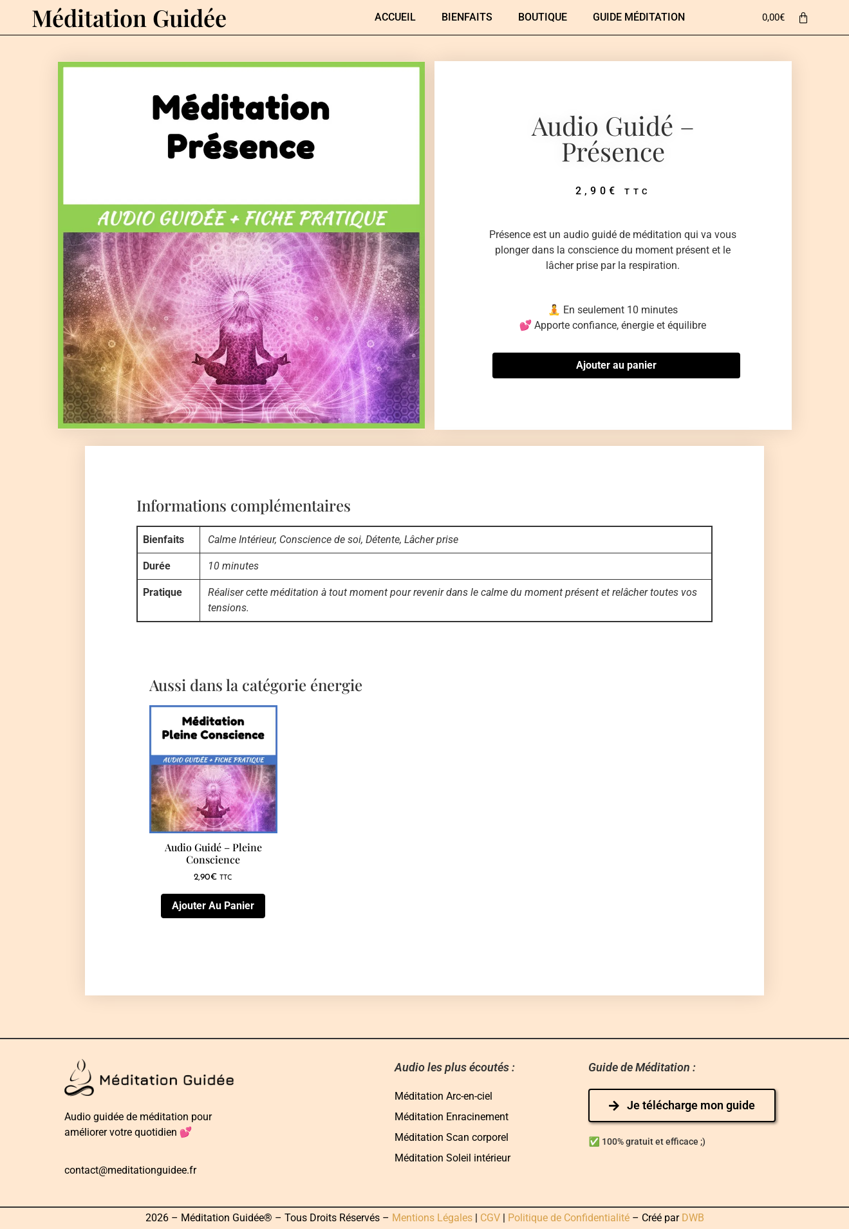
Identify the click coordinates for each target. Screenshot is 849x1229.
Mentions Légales (432, 1218)
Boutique (542, 17)
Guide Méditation (639, 17)
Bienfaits (467, 17)
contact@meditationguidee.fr (130, 1171)
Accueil (395, 17)
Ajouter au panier (616, 366)
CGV (490, 1218)
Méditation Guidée (129, 17)
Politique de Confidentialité (569, 1218)
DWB (693, 1218)
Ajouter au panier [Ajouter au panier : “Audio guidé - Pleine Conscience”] (213, 906)
